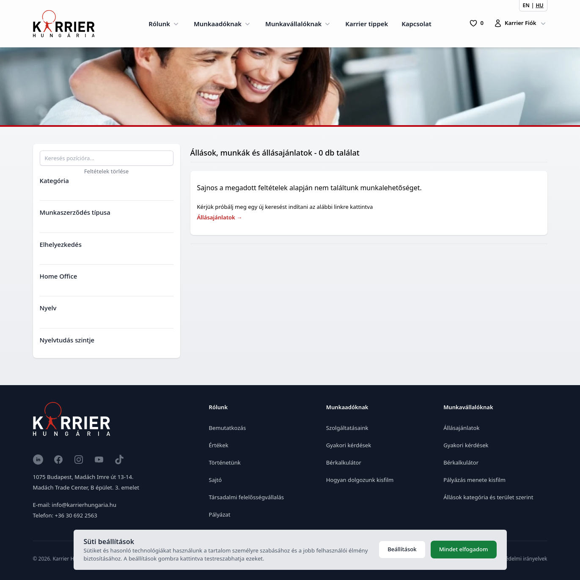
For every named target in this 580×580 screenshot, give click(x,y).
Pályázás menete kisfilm (474, 480)
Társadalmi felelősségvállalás (246, 497)
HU (539, 5)
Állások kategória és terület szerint (488, 497)
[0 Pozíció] (476, 23)
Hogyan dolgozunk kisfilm (359, 480)
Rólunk (164, 23)
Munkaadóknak (223, 23)
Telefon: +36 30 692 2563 (65, 515)
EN (526, 5)
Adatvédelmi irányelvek (519, 558)
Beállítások (402, 549)
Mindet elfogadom (463, 549)
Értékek (218, 445)
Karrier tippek (366, 23)
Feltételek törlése (106, 171)
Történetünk (225, 462)
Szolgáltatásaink (347, 428)
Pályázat (220, 514)
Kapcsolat (416, 23)
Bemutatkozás (227, 428)
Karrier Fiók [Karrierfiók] (520, 23)
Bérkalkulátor (343, 462)
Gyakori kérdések (348, 445)
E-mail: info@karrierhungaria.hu (74, 505)
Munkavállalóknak (298, 23)
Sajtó (215, 480)
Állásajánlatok (219, 217)
